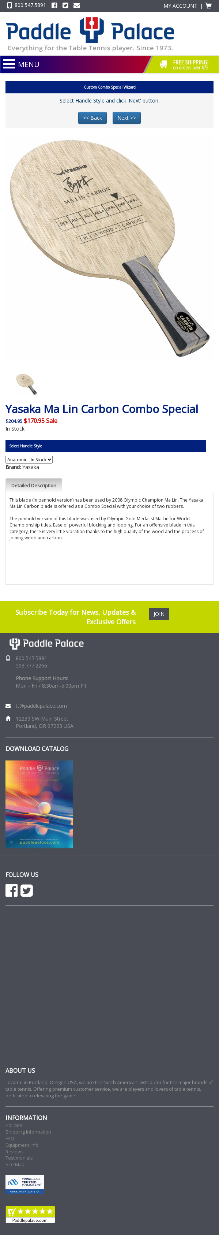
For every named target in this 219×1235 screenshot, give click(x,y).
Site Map (14, 1164)
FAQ (9, 1138)
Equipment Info (22, 1145)
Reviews (14, 1152)
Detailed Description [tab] (33, 485)
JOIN (159, 613)
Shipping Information (28, 1132)
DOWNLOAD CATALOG (36, 749)
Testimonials (19, 1158)
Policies (13, 1125)
